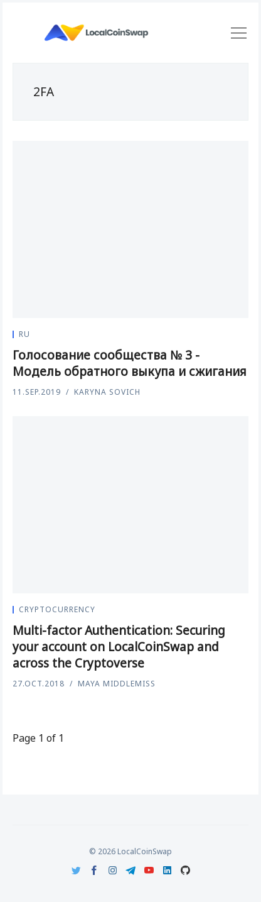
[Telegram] (131, 870)
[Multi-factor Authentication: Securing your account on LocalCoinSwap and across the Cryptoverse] (130, 504)
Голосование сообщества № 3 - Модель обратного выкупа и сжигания (130, 363)
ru (24, 334)
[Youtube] (149, 870)
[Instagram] (112, 870)
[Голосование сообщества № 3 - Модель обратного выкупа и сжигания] (130, 229)
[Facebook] (94, 870)
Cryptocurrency (57, 609)
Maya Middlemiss (117, 683)
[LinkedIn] (167, 870)
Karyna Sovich (107, 392)
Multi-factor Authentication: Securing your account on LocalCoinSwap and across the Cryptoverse (119, 646)
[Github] (185, 870)
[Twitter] (76, 870)
